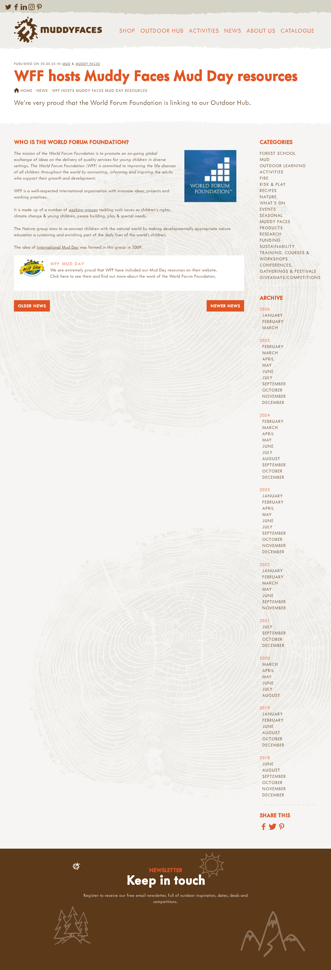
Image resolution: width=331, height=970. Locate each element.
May (267, 365)
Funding (270, 240)
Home (23, 90)
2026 (265, 309)
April (268, 358)
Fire (264, 178)
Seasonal (271, 215)
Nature (268, 196)
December (273, 402)
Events (268, 209)
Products (271, 227)
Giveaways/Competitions (290, 277)
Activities (204, 30)
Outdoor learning (283, 165)
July (267, 377)
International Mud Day (58, 247)
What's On (272, 202)
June (268, 371)
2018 (265, 757)
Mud (66, 64)
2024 (265, 415)
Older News (32, 305)
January (272, 315)
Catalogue (297, 30)
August (271, 458)
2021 (265, 620)
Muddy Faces (88, 64)
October (272, 390)
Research (271, 233)
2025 (265, 340)
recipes (268, 190)
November (274, 396)
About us (260, 30)
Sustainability (277, 246)
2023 (265, 489)
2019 (265, 707)
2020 (265, 658)
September (274, 383)
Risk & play (273, 184)
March (270, 327)
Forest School (278, 153)
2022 (265, 564)
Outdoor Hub (162, 30)
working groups (83, 209)
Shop (127, 30)
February (273, 321)
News (232, 30)
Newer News (225, 305)
